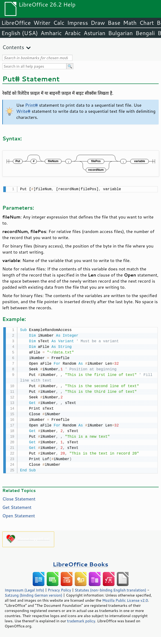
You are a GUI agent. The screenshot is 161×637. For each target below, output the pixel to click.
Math (130, 23)
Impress (77, 23)
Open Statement (18, 515)
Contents (13, 47)
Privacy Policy (59, 589)
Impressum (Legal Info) (24, 589)
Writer (41, 23)
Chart (146, 23)
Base (114, 23)
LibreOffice (16, 23)
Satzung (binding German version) (33, 594)
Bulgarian (120, 33)
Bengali (145, 33)
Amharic (51, 33)
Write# (23, 111)
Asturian (94, 33)
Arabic (72, 33)
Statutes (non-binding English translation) (110, 589)
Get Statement (17, 506)
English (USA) (19, 33)
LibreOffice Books (80, 563)
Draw (98, 23)
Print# (31, 105)
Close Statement (19, 498)
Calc (58, 23)
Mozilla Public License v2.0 (125, 599)
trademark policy (81, 619)
